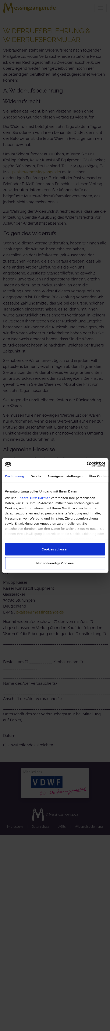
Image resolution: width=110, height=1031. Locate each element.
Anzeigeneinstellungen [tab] (64, 476)
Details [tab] (36, 476)
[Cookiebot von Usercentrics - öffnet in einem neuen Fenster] (86, 464)
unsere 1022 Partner (34, 498)
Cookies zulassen (55, 549)
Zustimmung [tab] (14, 476)
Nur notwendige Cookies (55, 563)
